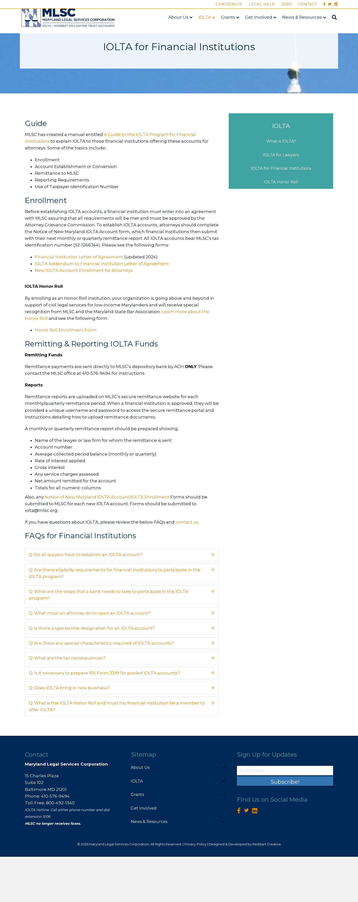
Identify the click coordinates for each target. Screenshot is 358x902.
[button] (213, 600)
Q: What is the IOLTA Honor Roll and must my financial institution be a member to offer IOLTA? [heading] (117, 751)
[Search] (334, 27)
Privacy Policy (195, 889)
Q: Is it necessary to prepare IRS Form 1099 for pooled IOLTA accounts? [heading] (104, 718)
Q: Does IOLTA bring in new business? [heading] (69, 733)
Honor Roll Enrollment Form (65, 375)
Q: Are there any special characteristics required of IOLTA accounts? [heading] (101, 688)
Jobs (286, 4)
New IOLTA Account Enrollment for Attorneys (84, 315)
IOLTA (206, 26)
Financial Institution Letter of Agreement (79, 302)
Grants (229, 26)
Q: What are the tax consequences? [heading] (67, 703)
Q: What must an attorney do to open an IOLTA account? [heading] (89, 658)
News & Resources (303, 26)
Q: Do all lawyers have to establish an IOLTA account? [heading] (85, 600)
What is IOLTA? (281, 186)
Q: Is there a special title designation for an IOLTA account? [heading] (92, 673)
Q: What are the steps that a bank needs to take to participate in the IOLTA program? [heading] (108, 640)
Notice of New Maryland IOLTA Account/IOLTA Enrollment (107, 542)
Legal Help (262, 4)
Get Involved (259, 26)
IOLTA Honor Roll (281, 227)
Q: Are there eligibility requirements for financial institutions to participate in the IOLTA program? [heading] (114, 618)
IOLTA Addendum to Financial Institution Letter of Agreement (102, 308)
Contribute (229, 4)
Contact (307, 4)
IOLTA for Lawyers (281, 200)
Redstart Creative (266, 889)
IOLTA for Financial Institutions (281, 213)
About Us (180, 26)
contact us (187, 567)
